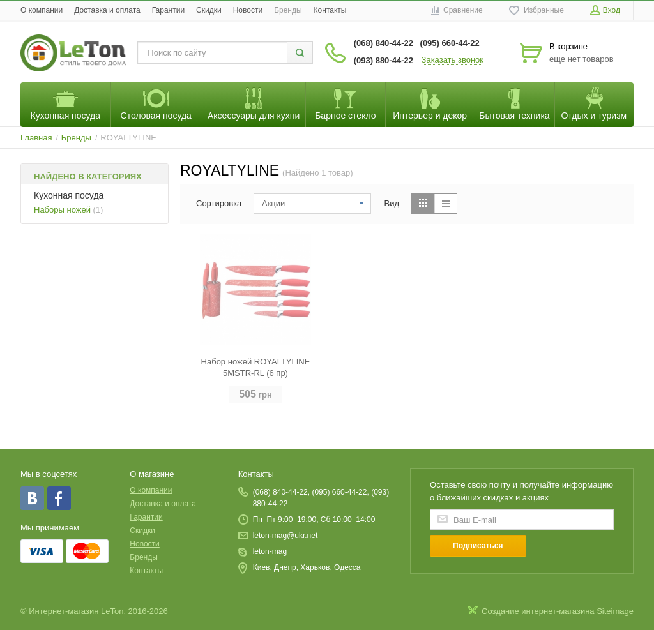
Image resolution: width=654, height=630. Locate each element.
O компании (41, 10)
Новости (247, 10)
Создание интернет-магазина (538, 611)
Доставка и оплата (107, 10)
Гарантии (168, 10)
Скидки (209, 10)
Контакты (330, 10)
